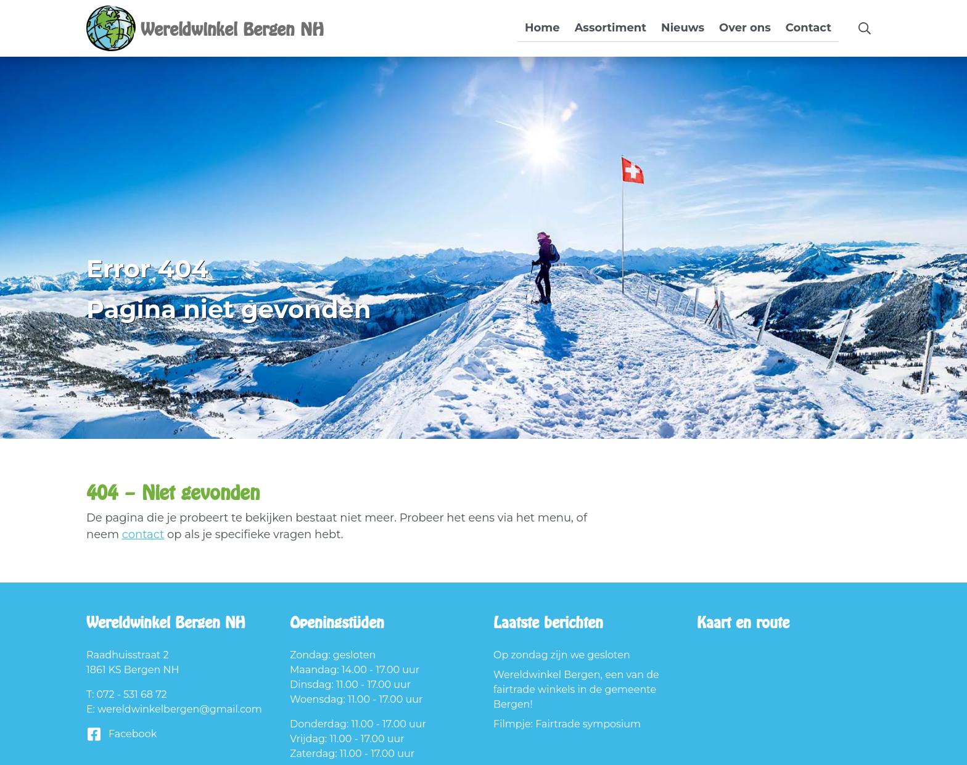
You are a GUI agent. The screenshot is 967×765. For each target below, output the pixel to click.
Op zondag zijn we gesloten (561, 655)
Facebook (121, 734)
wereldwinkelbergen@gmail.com (179, 709)
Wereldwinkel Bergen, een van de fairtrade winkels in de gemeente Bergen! (576, 689)
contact (143, 534)
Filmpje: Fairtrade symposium (567, 724)
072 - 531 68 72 (132, 694)
